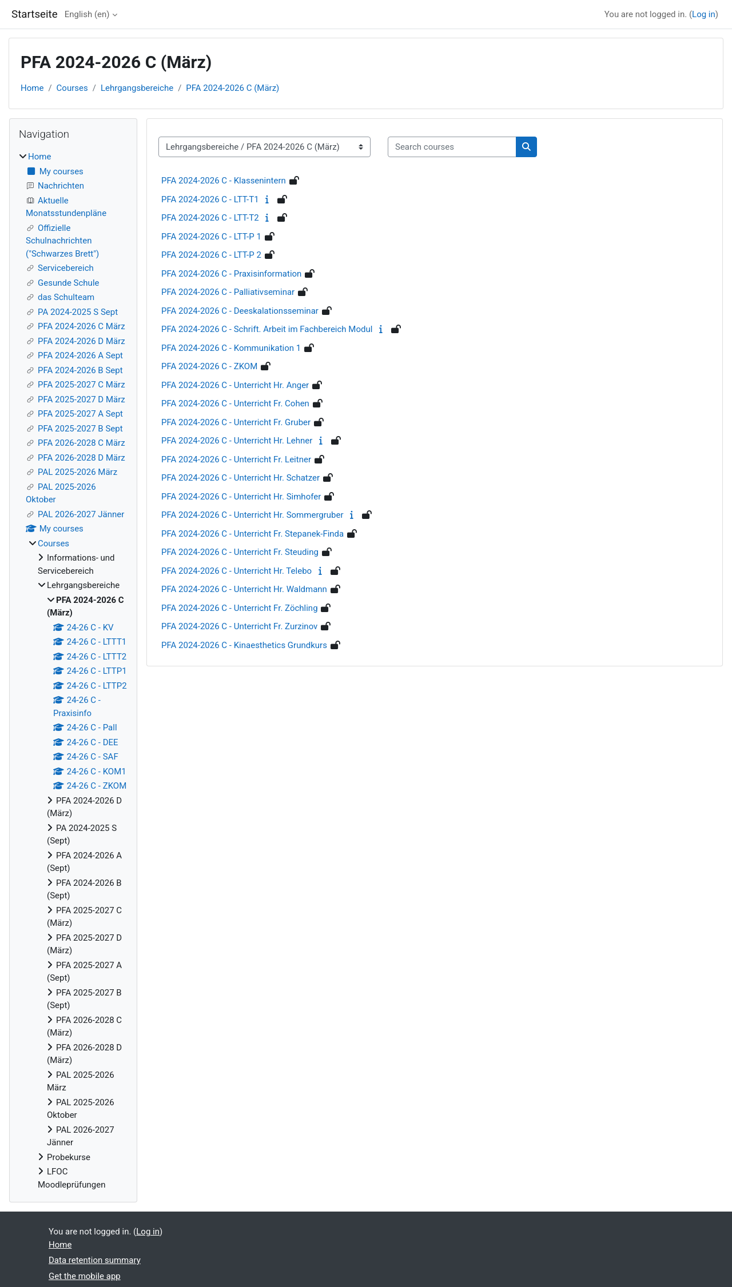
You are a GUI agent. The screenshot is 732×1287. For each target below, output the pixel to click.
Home (32, 88)
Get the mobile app (85, 1276)
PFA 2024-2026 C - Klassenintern (223, 180)
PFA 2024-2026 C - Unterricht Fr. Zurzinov (239, 626)
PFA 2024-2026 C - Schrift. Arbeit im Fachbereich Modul (266, 329)
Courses (72, 88)
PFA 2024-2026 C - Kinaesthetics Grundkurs (244, 645)
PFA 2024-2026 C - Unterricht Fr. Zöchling (239, 608)
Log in (703, 14)
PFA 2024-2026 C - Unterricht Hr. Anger (235, 385)
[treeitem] (73, 670)
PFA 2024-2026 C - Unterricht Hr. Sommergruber (252, 515)
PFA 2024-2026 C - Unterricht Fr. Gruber (236, 422)
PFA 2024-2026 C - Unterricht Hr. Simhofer (241, 496)
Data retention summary (95, 1260)
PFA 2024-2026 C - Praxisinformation (231, 274)
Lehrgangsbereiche (137, 88)
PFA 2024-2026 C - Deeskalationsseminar (240, 311)
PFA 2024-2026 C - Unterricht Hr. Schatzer (240, 478)
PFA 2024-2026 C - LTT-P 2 (211, 255)
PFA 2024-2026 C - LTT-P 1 (211, 236)
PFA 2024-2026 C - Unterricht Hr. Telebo (236, 571)
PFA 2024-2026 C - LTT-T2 (210, 218)
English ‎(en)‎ (87, 14)
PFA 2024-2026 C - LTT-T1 (210, 199)
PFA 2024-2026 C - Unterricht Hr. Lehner (236, 440)
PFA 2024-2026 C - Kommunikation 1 (231, 348)
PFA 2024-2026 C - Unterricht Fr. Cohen (235, 403)
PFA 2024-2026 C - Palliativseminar (228, 292)
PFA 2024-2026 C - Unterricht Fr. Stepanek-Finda (252, 534)
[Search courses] (452, 147)
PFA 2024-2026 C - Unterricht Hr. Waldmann (244, 589)
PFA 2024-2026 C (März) (232, 88)
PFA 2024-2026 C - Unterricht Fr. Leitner (236, 459)
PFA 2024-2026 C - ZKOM (209, 366)
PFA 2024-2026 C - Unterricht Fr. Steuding (240, 552)
